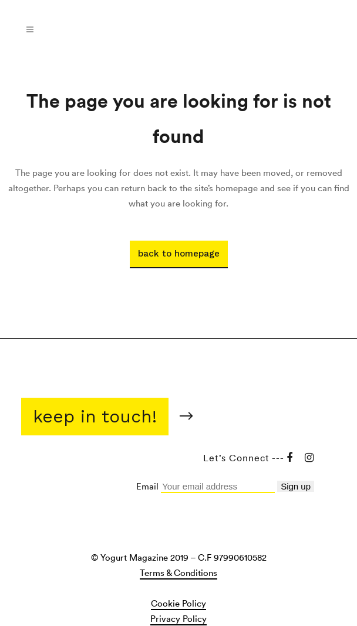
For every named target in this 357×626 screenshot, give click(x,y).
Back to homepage (179, 253)
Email (148, 486)
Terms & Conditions (178, 572)
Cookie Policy (178, 603)
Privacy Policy (178, 618)
